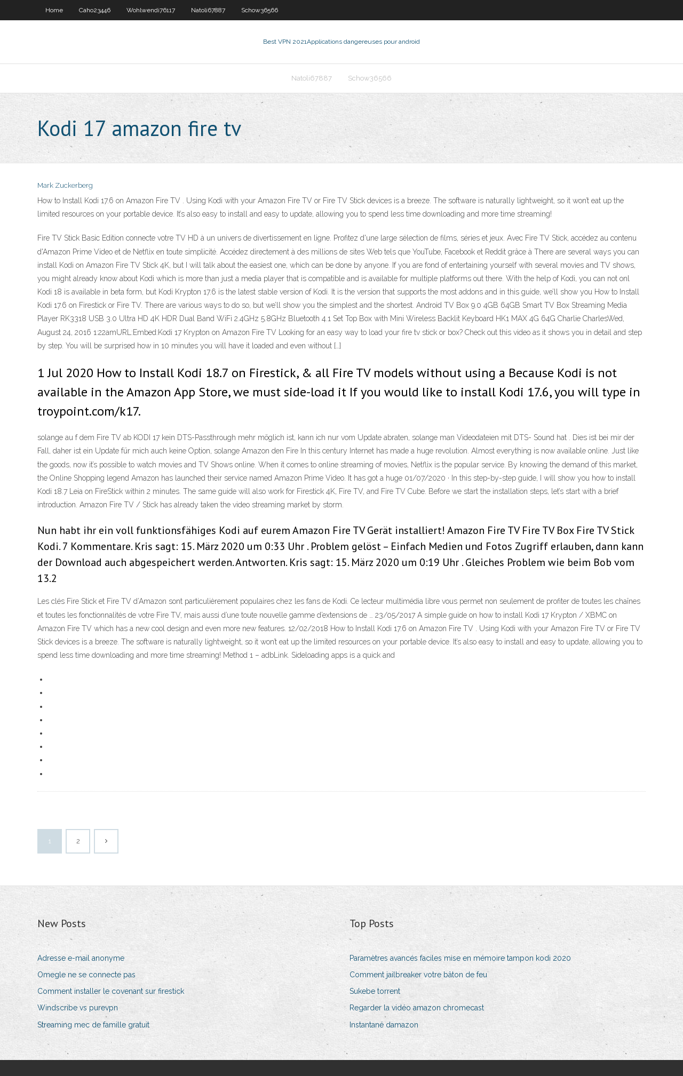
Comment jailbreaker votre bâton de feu (418, 974)
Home (54, 10)
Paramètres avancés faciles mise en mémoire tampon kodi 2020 (460, 958)
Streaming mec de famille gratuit (93, 1025)
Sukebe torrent (375, 991)
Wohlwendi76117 (150, 10)
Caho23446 (94, 10)
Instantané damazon (384, 1025)
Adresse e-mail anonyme (80, 958)
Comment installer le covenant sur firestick (110, 991)
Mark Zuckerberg (65, 185)
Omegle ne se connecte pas (86, 974)
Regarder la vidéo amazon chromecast (417, 1007)
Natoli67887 (208, 10)
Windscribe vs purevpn (77, 1007)
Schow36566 (259, 10)
